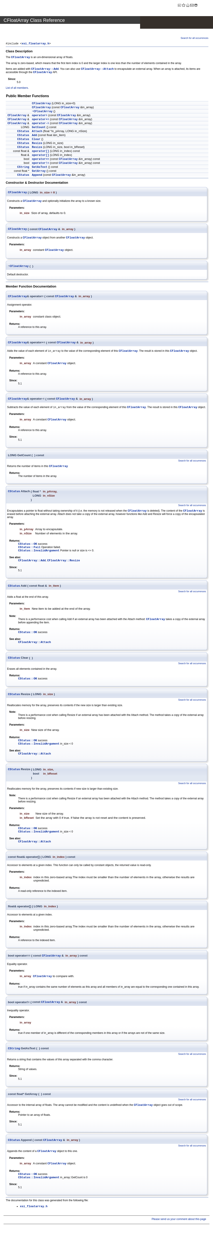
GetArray (39, 171)
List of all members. (17, 88)
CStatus (23, 131)
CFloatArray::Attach (97, 69)
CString (23, 167)
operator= (39, 115)
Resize (37, 143)
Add (34, 135)
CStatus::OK (27, 545)
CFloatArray (20, 57)
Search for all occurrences (194, 38)
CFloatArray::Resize (63, 562)
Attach (37, 131)
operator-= (40, 123)
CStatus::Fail (29, 549)
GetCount (39, 127)
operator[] (40, 151)
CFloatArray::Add (45, 69)
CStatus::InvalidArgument (38, 552)
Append (37, 175)
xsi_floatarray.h (35, 44)
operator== (40, 159)
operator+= (40, 119)
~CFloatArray (42, 111)
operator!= (40, 163)
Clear (36, 139)
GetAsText (39, 167)
